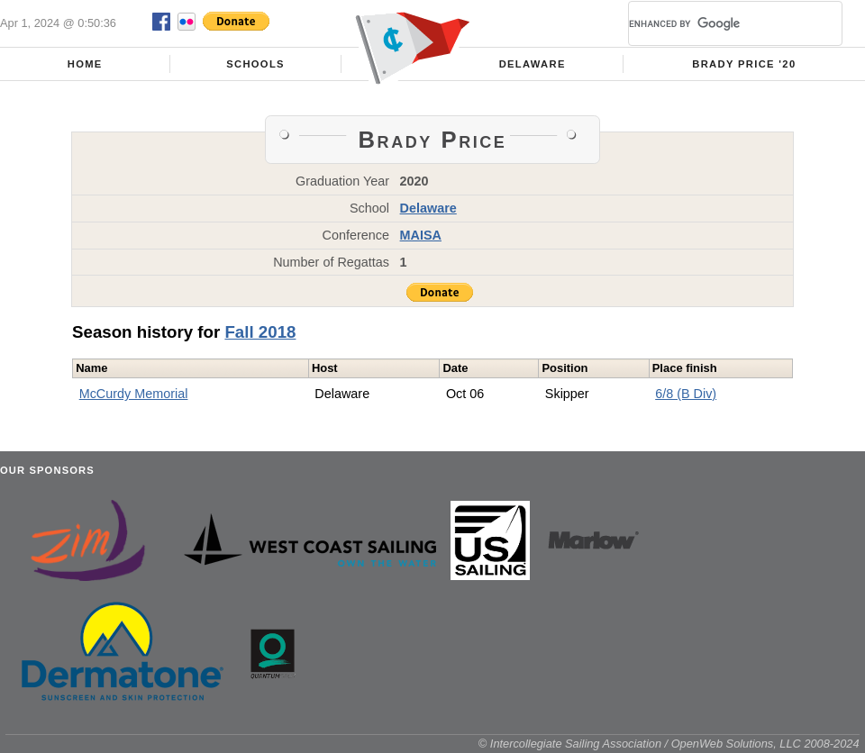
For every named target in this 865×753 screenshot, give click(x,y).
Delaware (532, 64)
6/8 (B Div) (685, 393)
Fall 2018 (260, 331)
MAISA (421, 235)
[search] (713, 23)
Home (85, 64)
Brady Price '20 (744, 64)
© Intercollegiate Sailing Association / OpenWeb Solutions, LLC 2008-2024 (669, 743)
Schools (255, 64)
